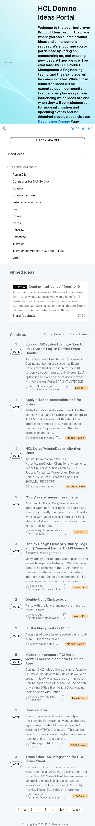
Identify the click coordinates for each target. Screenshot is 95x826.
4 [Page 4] (38, 809)
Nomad (36, 617)
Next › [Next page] (63, 809)
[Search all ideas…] (29, 128)
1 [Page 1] (18, 809)
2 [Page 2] (25, 809)
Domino (36, 389)
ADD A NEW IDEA (47, 140)
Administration (51, 389)
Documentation (50, 797)
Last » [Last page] (76, 809)
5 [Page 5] (45, 809)
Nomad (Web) (51, 617)
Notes (50, 437)
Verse (49, 530)
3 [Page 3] (32, 809)
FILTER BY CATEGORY (22, 167)
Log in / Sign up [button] (80, 128)
